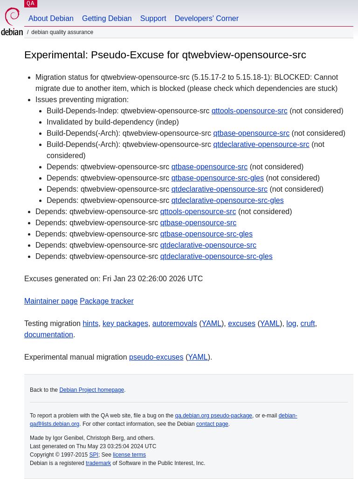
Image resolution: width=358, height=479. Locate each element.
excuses (241, 323)
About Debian (51, 18)
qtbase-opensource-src (251, 133)
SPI (94, 454)
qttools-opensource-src (250, 111)
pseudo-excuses (156, 357)
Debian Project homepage (91, 390)
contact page (212, 424)
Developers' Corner (207, 18)
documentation (48, 335)
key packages (125, 323)
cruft (308, 323)
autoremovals (174, 323)
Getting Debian (107, 18)
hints (90, 323)
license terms (129, 454)
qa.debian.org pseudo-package (213, 415)
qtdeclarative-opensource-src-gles (228, 200)
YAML (211, 323)
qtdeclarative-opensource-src (261, 144)
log (291, 323)
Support (153, 18)
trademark (98, 463)
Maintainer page (51, 301)
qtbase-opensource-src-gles (218, 178)
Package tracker (107, 301)
